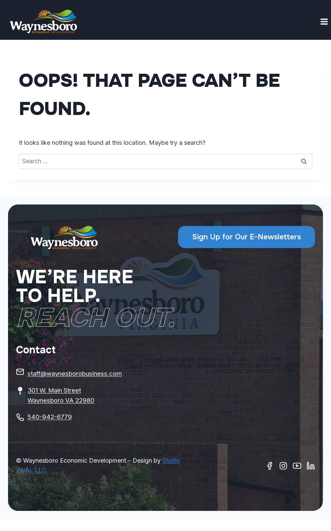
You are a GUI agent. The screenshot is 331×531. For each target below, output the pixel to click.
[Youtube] (297, 466)
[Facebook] (269, 466)
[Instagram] (283, 466)
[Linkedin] (311, 466)
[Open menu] (324, 21)
